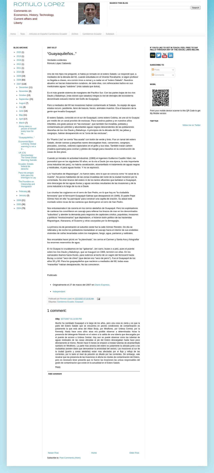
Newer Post (53, 453)
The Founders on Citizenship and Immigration (27, 184)
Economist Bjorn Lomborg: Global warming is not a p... (27, 145)
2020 (19, 52)
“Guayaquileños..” (27, 137)
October (23, 95)
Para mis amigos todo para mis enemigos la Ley (27, 175)
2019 (19, 56)
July (21, 107)
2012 (19, 64)
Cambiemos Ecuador (92, 34)
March (22, 123)
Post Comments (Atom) (70, 458)
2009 (19, 76)
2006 (19, 200)
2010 (19, 72)
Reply (57, 367)
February (23, 191)
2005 (19, 204)
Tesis (22, 34)
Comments (158, 75)
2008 (19, 80)
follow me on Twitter (192, 125)
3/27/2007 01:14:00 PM (71, 319)
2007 (19, 84)
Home (13, 34)
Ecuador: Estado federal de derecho (26, 166)
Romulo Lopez (39, 4)
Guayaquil (79, 302)
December (24, 87)
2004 (19, 208)
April (21, 119)
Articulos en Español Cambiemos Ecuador (48, 34)
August (22, 103)
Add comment (55, 374)
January (23, 195)
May (21, 115)
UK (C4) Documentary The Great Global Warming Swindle (28, 156)
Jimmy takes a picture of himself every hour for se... (27, 130)
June (21, 111)
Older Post (134, 453)
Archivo (74, 34)
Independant (59, 291)
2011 (19, 68)
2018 (19, 60)
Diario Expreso (102, 284)
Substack (110, 34)
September (24, 99)
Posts (155, 70)
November (24, 91)
